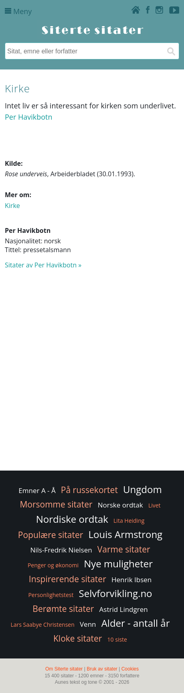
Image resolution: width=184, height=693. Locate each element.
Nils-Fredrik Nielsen (61, 549)
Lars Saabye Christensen (42, 624)
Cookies (130, 669)
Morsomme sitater (56, 504)
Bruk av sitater (102, 669)
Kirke (12, 205)
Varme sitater (123, 549)
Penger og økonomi (53, 565)
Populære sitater (50, 534)
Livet (154, 505)
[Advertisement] (92, 373)
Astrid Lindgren (123, 609)
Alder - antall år (135, 623)
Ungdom (142, 489)
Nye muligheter (118, 563)
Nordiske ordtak (72, 519)
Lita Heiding (128, 520)
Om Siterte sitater (64, 669)
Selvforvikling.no (115, 593)
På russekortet (89, 489)
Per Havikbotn (29, 117)
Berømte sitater (63, 608)
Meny (18, 11)
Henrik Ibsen (131, 579)
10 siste (117, 639)
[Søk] (171, 51)
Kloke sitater (77, 638)
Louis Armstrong (126, 534)
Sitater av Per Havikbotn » (43, 265)
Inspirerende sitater (67, 579)
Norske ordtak (120, 505)
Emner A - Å (36, 490)
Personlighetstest (50, 595)
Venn (88, 624)
